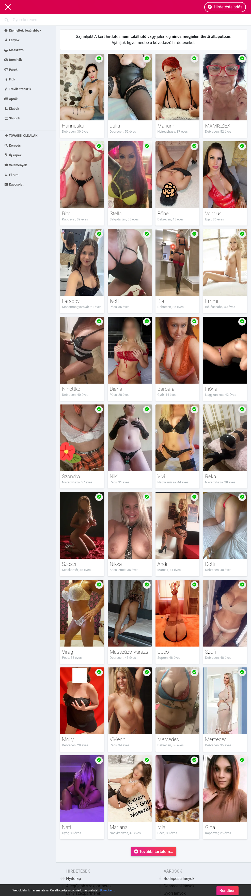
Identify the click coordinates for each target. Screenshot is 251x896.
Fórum (11, 175)
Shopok (12, 118)
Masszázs (14, 50)
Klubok (11, 108)
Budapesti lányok (176, 878)
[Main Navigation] (8, 7)
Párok (11, 69)
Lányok (12, 40)
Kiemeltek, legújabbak (22, 30)
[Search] (125, 19)
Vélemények (15, 165)
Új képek (13, 155)
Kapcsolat (13, 184)
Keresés (12, 145)
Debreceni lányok (176, 886)
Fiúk (9, 79)
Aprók (11, 99)
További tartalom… (153, 851)
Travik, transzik (17, 89)
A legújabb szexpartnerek (86, 886)
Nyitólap (70, 878)
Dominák (13, 60)
